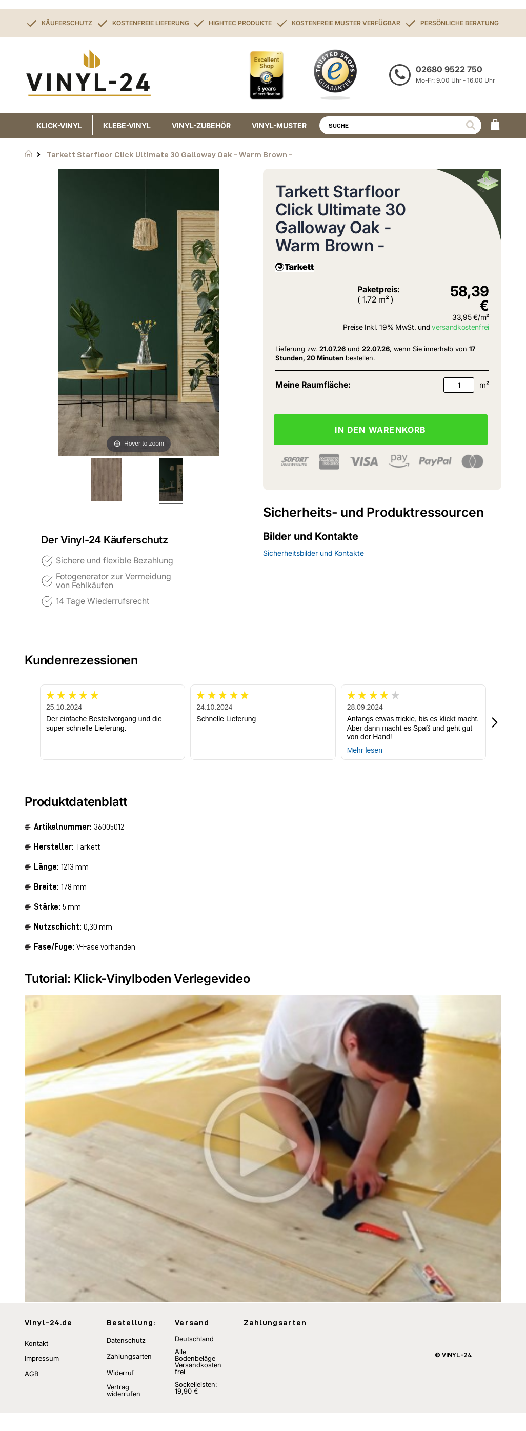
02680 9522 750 (449, 69)
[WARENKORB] (495, 125)
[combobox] (400, 125)
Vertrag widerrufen (123, 1408)
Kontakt (36, 1361)
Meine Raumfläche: (313, 384)
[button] (495, 722)
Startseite (28, 154)
